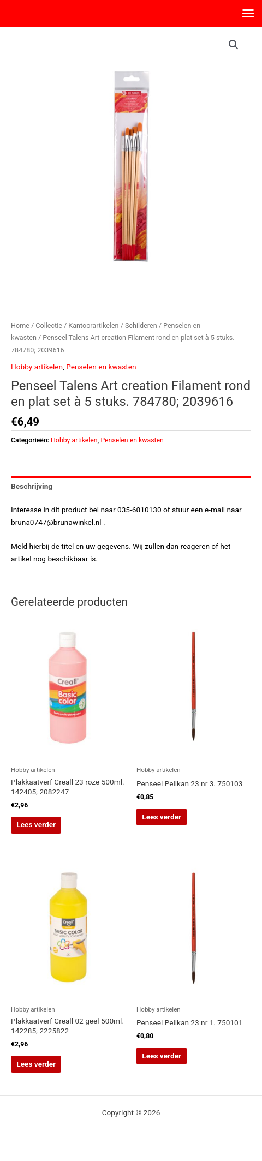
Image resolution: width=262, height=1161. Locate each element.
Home (20, 325)
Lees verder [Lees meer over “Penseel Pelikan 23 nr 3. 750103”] (161, 816)
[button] (233, 45)
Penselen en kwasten (101, 366)
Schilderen (141, 325)
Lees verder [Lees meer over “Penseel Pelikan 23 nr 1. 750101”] (161, 1055)
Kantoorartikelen (93, 325)
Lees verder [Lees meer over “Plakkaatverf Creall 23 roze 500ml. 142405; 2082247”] (36, 824)
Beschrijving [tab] (31, 486)
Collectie (48, 325)
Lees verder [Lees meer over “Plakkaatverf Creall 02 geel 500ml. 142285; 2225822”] (36, 1064)
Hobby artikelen (37, 366)
